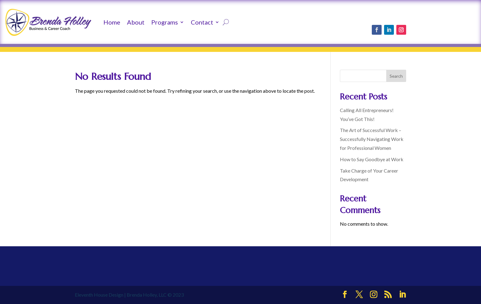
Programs (164, 22)
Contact (202, 22)
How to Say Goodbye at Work (371, 159)
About (135, 22)
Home (111, 22)
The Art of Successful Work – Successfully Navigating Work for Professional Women (371, 139)
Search (396, 76)
